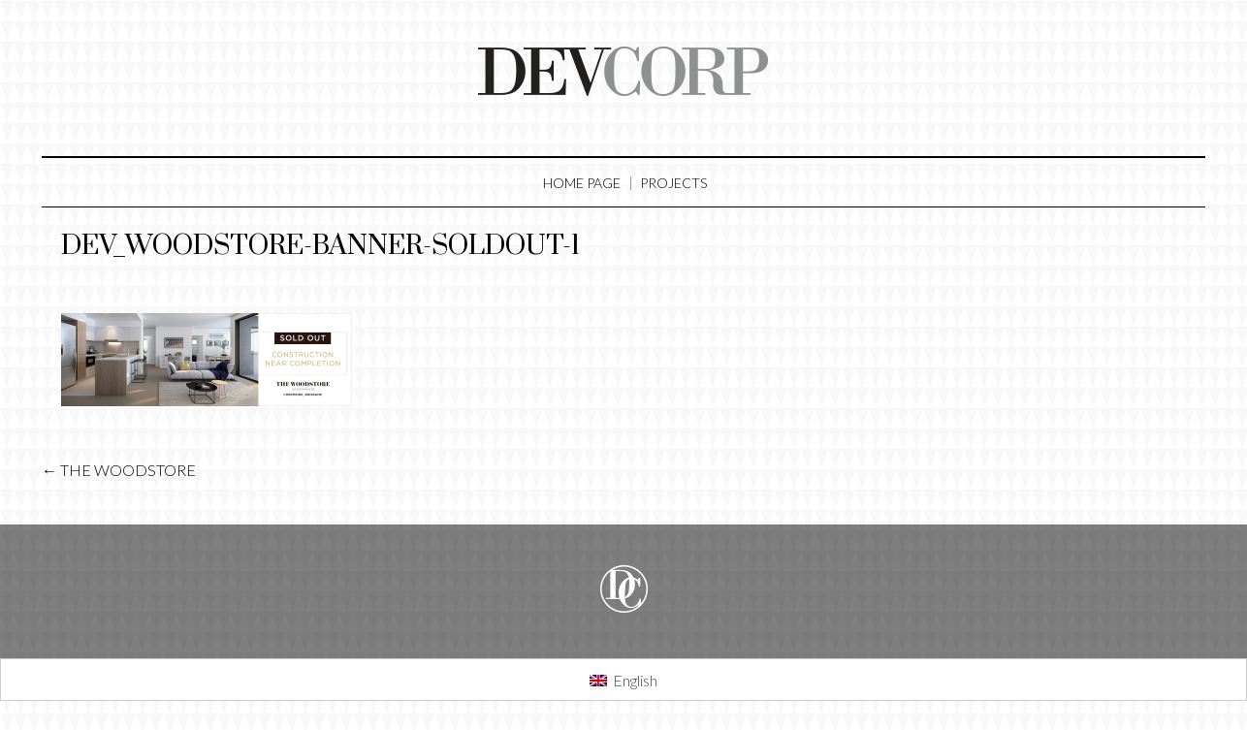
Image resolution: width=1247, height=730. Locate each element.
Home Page (582, 183)
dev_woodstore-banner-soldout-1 (320, 246)
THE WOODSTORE (119, 469)
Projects (673, 183)
